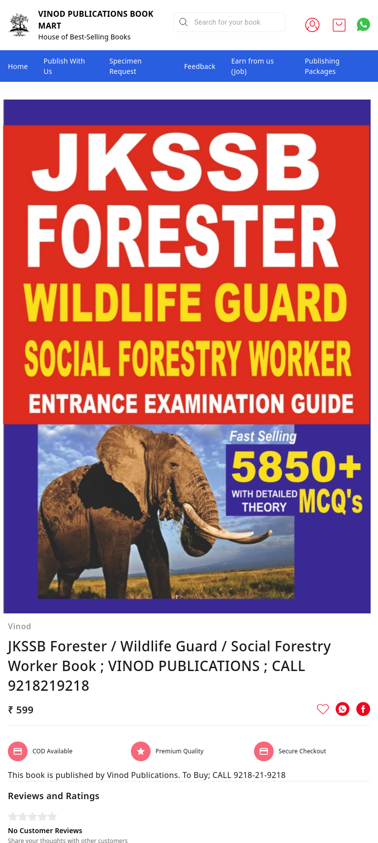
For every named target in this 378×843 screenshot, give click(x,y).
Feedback (200, 66)
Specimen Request (125, 66)
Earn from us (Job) (252, 66)
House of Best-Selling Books (84, 36)
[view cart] (339, 25)
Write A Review (189, 821)
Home (18, 66)
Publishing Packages (322, 66)
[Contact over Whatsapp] (363, 24)
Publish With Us (64, 66)
